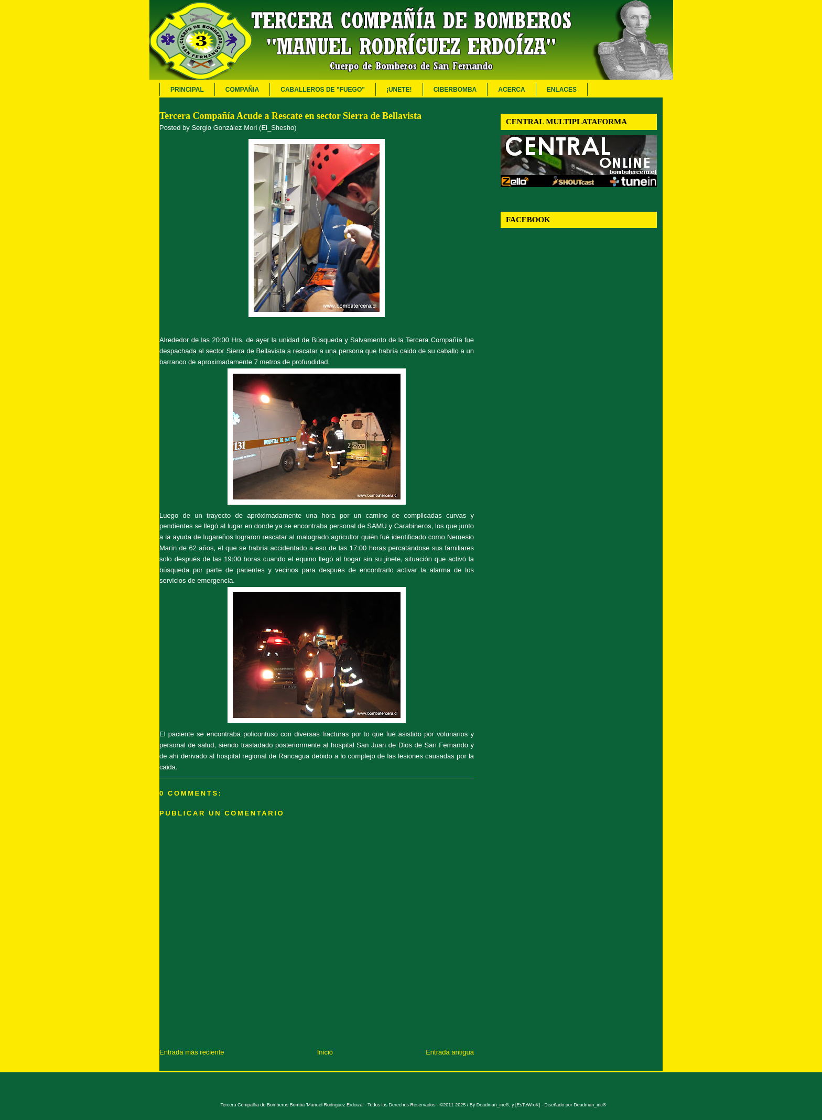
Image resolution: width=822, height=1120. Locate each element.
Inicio (325, 1052)
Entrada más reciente (191, 1052)
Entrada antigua (450, 1052)
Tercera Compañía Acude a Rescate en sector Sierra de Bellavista (290, 116)
